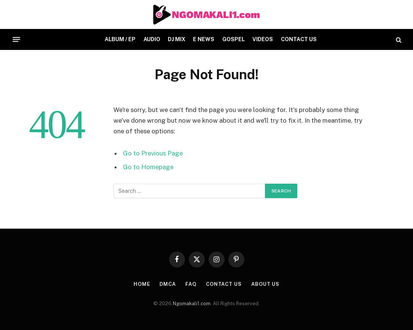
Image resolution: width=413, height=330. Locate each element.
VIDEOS (262, 39)
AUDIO (152, 39)
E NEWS (203, 39)
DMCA (167, 284)
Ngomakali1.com (191, 303)
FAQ (190, 284)
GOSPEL (233, 39)
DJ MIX (176, 39)
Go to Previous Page (153, 153)
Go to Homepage (148, 167)
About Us (265, 284)
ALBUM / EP (120, 39)
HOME (142, 284)
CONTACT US (299, 39)
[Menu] (16, 39)
